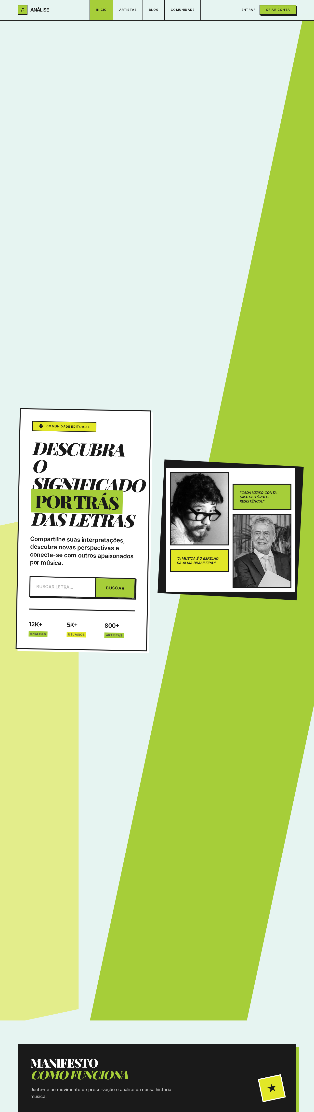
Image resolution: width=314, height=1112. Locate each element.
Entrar (249, 10)
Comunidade (183, 10)
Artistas (128, 10)
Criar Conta (278, 10)
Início (101, 10)
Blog (153, 10)
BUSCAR (115, 588)
